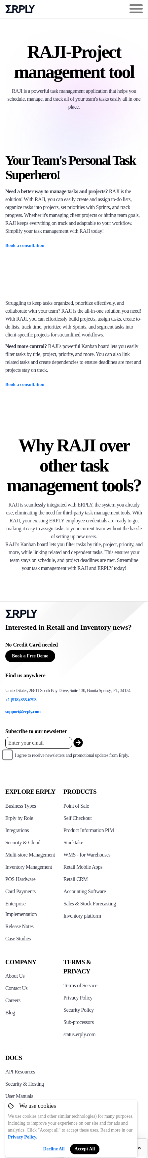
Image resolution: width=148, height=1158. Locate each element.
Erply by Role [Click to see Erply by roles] (19, 818)
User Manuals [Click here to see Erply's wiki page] (19, 1096)
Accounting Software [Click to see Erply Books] (84, 891)
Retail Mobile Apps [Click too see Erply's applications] (82, 867)
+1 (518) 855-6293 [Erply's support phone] (20, 699)
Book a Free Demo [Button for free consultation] (30, 655)
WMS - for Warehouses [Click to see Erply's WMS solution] (86, 855)
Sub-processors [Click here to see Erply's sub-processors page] (78, 1022)
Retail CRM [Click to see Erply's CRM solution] (75, 879)
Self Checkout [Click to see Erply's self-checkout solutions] (77, 818)
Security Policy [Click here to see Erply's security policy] (78, 1010)
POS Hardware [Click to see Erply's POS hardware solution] (20, 879)
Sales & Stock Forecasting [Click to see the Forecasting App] (89, 903)
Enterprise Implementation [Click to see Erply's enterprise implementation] (21, 909)
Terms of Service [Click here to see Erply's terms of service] (80, 985)
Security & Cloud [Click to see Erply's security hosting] (22, 842)
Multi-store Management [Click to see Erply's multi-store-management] (30, 855)
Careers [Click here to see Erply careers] (12, 1000)
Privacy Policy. (22, 1137)
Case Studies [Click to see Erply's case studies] (18, 938)
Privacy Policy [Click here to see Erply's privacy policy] (77, 997)
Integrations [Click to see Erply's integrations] (17, 830)
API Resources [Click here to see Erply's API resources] (20, 1071)
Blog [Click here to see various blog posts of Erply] (10, 1012)
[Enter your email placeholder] (38, 743)
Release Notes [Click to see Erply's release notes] (19, 926)
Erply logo (20, 9)
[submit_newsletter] (78, 743)
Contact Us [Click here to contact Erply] (16, 988)
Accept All (85, 1148)
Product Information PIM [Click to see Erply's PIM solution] (88, 830)
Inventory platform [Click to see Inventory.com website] (82, 916)
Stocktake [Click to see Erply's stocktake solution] (73, 842)
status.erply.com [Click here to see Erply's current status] (79, 1034)
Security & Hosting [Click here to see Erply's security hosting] (24, 1084)
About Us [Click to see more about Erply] (14, 976)
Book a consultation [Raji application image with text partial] (24, 245)
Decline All (54, 1148)
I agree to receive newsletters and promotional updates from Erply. (72, 755)
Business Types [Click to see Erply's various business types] (20, 806)
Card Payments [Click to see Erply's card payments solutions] (20, 891)
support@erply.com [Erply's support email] (23, 711)
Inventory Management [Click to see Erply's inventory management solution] (28, 867)
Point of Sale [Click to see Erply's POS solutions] (76, 806)
